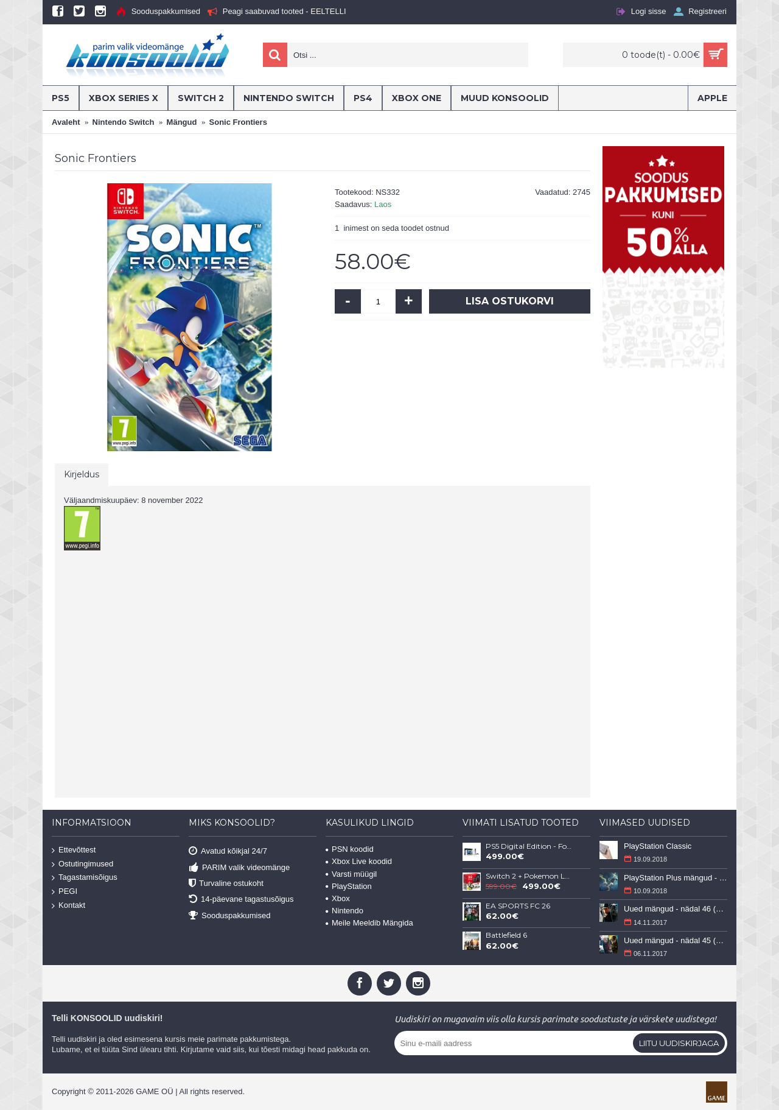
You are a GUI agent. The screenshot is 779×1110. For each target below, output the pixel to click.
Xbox (338, 898)
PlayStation (349, 886)
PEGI (64, 892)
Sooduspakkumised (229, 915)
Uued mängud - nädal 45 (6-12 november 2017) (675, 940)
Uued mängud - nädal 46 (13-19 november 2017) (675, 908)
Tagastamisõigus (84, 878)
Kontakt (68, 905)
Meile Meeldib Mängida (369, 922)
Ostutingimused (82, 864)
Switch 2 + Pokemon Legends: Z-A (529, 876)
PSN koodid (350, 849)
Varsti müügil (351, 874)
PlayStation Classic (657, 846)
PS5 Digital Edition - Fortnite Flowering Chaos (529, 846)
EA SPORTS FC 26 (518, 906)
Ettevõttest (74, 850)
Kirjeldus (81, 474)
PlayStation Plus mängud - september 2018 (675, 877)
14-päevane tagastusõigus (241, 899)
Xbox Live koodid (359, 861)
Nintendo (344, 910)
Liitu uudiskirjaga (679, 1043)
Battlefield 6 (506, 935)
